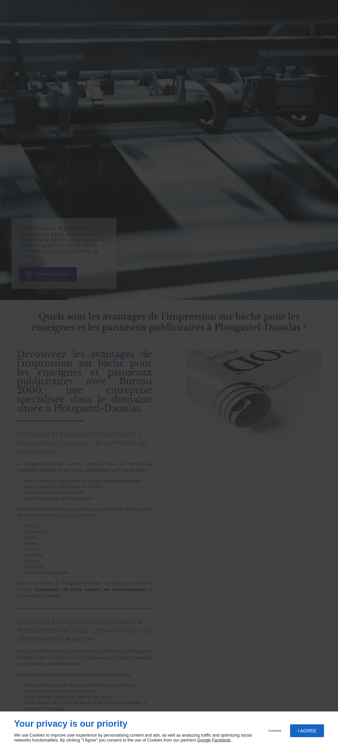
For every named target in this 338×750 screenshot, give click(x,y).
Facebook (221, 740)
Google (204, 740)
